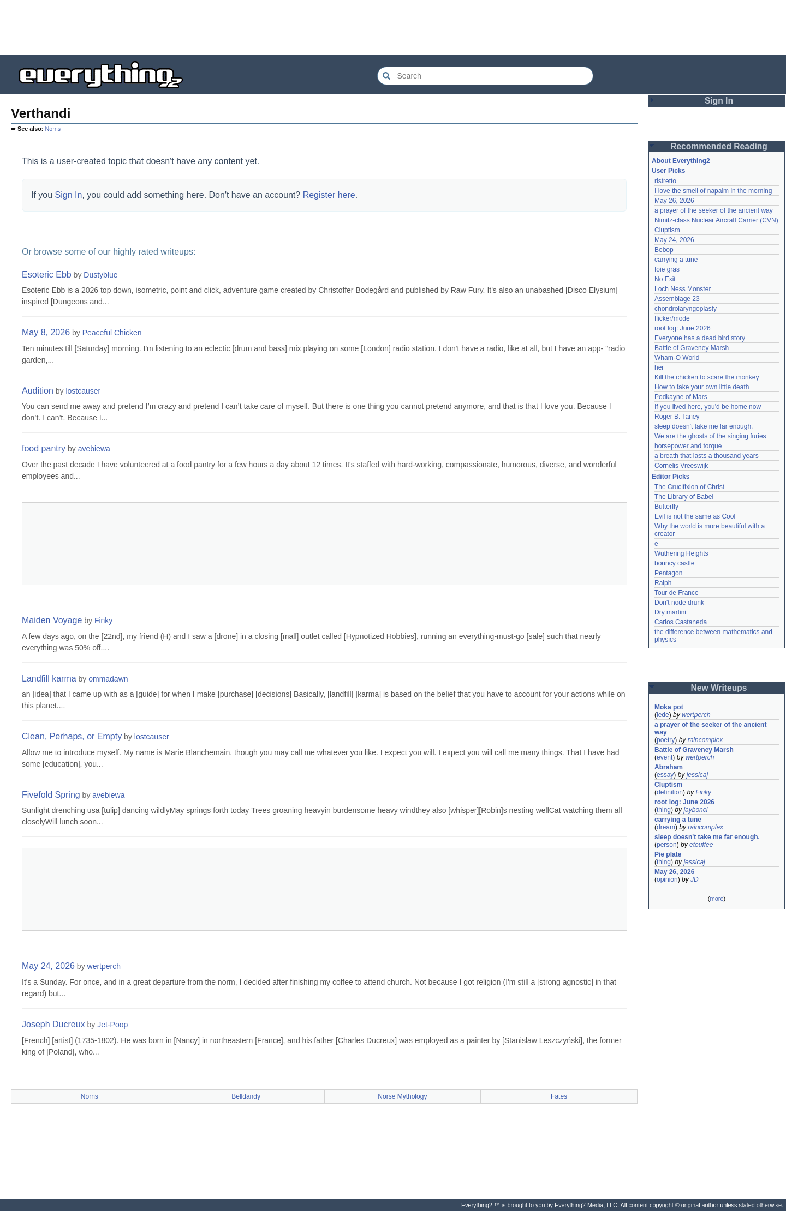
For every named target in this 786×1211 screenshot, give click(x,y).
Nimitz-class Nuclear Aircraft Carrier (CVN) (716, 220)
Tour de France (676, 593)
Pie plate (667, 854)
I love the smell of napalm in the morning (713, 191)
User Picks (668, 170)
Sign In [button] (719, 100)
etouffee (701, 844)
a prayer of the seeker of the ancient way (713, 210)
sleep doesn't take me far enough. (703, 426)
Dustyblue (100, 274)
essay (665, 775)
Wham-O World (676, 358)
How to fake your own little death (701, 387)
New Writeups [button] (719, 687)
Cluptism (667, 230)
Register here (329, 195)
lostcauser (83, 391)
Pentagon (668, 573)
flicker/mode (672, 318)
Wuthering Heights (681, 553)
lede (663, 715)
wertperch (104, 966)
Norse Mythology (402, 1096)
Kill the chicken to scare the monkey (706, 377)
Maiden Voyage (52, 620)
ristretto (665, 181)
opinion (667, 879)
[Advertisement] (393, 27)
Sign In (68, 195)
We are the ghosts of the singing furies (710, 436)
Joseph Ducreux (53, 1024)
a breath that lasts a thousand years (706, 456)
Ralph (662, 583)
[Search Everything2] (485, 76)
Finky (103, 620)
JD (694, 879)
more (716, 898)
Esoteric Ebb (47, 274)
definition (670, 792)
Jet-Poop (112, 1024)
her (659, 367)
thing (664, 810)
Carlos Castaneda (680, 622)
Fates (559, 1096)
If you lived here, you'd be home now (707, 407)
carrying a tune (676, 259)
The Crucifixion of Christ (689, 487)
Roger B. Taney (677, 416)
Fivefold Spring (51, 794)
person (667, 844)
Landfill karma (49, 678)
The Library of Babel (683, 497)
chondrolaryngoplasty (685, 308)
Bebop (664, 250)
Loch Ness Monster (682, 289)
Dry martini (670, 612)
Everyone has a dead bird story (699, 338)
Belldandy (245, 1096)
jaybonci (695, 810)
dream (666, 827)
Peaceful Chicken (112, 332)
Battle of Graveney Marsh (691, 348)
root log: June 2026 (682, 328)
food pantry (44, 448)
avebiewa (94, 448)
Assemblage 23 (677, 299)
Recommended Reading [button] (718, 146)
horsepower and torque (688, 446)
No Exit (665, 279)
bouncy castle (674, 563)
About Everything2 (681, 161)
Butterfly (666, 506)
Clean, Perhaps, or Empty (72, 736)
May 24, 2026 (48, 966)
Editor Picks (670, 476)
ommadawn (108, 678)
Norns (53, 128)
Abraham (668, 767)
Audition (37, 390)
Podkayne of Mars (680, 397)
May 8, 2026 (46, 332)
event (664, 757)
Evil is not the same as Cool (694, 516)
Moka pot (668, 707)
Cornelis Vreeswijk (681, 465)
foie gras (667, 269)
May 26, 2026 (674, 200)
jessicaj (697, 775)
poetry (666, 740)
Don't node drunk (679, 602)
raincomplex (705, 740)
